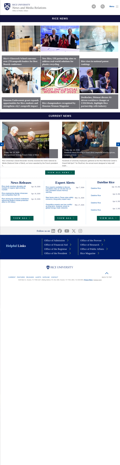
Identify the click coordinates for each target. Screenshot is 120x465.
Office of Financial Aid (56, 244)
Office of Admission (54, 240)
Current (11, 277)
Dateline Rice (96, 188)
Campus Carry (98, 280)
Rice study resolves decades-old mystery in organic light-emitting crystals (14, 188)
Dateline (46, 277)
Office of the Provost (90, 240)
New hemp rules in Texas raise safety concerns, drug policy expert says (59, 198)
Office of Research (89, 244)
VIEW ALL (20, 218)
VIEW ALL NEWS (58, 172)
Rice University (21, 5)
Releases (30, 277)
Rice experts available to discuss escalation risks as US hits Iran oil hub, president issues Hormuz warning (58, 189)
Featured (21, 277)
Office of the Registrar (55, 249)
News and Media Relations (29, 7)
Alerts (38, 277)
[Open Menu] (112, 6)
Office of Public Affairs (20, 11)
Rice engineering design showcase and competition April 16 (15, 194)
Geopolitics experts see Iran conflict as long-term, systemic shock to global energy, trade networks (59, 206)
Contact (54, 277)
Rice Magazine (88, 253)
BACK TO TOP (107, 277)
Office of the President (55, 253)
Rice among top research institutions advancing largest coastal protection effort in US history (15, 200)
